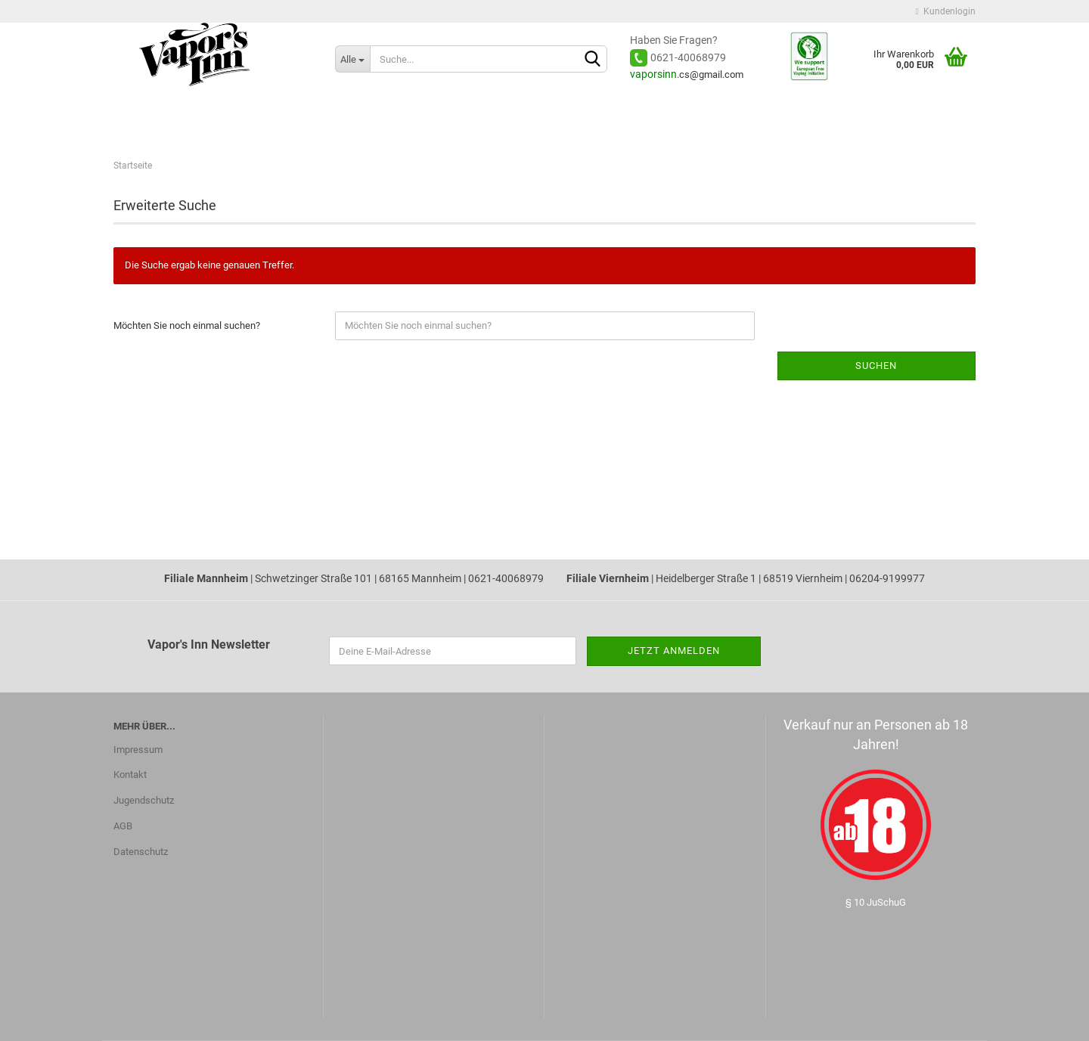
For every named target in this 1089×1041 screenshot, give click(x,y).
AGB (122, 826)
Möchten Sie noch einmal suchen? (186, 325)
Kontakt (130, 774)
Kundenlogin (946, 11)
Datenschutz (140, 851)
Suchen (876, 365)
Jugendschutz (143, 800)
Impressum (138, 749)
